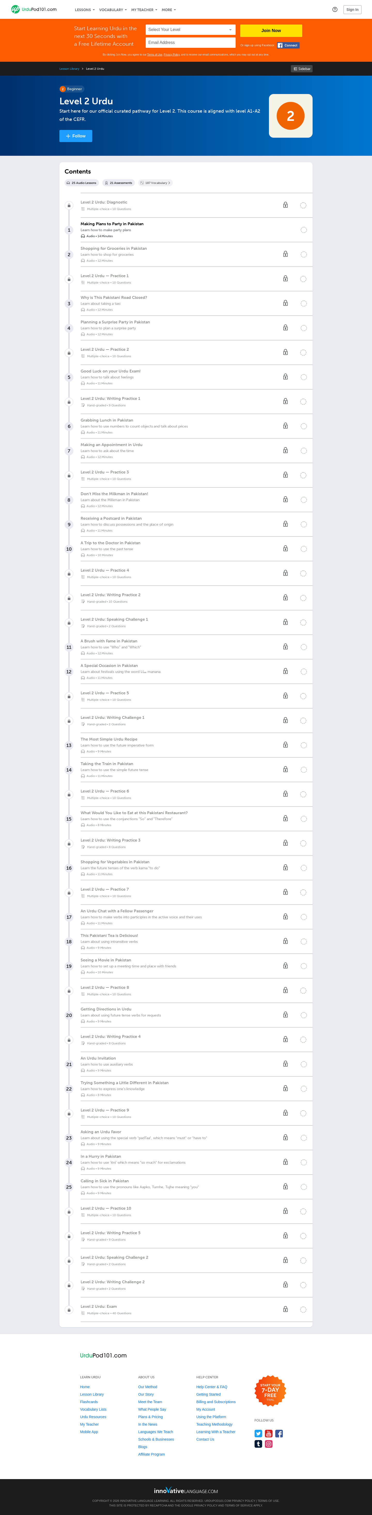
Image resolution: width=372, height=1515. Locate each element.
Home (85, 1387)
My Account (205, 1409)
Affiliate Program (151, 1454)
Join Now (271, 30)
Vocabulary (111, 10)
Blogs (142, 1447)
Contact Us (205, 1439)
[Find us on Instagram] (269, 1444)
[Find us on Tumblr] (258, 1444)
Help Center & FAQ (211, 1387)
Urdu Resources (93, 1417)
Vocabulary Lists (93, 1409)
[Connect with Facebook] (288, 45)
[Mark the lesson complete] (304, 230)
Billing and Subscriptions (216, 1402)
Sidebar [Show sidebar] (304, 69)
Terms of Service (239, 1505)
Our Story (146, 1394)
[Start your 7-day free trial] (270, 1391)
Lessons (83, 10)
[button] (335, 9)
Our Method (147, 1387)
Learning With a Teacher (216, 1432)
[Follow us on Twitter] (258, 1433)
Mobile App (89, 1432)
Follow (79, 136)
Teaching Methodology (214, 1424)
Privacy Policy (172, 54)
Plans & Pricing (150, 1417)
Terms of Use (154, 54)
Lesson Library (69, 69)
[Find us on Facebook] (279, 1433)
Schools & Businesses (156, 1439)
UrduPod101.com (218, 1500)
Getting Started (208, 1394)
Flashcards (89, 1402)
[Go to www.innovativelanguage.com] (186, 1489)
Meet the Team (150, 1402)
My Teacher (142, 10)
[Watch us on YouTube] (269, 1433)
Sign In (352, 9)
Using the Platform (211, 1417)
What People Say (152, 1409)
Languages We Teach (155, 1432)
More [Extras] (167, 10)
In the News (147, 1424)
